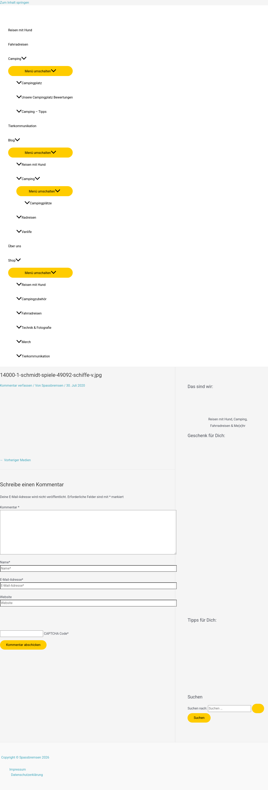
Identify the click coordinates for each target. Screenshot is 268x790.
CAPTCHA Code (55, 634)
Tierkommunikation (22, 126)
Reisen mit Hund (20, 30)
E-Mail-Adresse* (11, 580)
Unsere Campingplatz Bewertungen (44, 97)
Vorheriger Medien (15, 460)
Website (6, 597)
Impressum (17, 769)
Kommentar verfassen (16, 385)
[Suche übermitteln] (258, 708)
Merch (23, 342)
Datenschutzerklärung (27, 775)
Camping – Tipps (31, 112)
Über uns (14, 246)
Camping (17, 59)
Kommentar (9, 507)
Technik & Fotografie (33, 328)
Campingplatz (29, 83)
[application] (24, 59)
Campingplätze (38, 203)
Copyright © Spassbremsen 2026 (25, 757)
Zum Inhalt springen (14, 2)
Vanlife (24, 232)
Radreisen (26, 217)
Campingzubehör (31, 299)
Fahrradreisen (18, 44)
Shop (14, 260)
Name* (5, 562)
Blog (14, 140)
